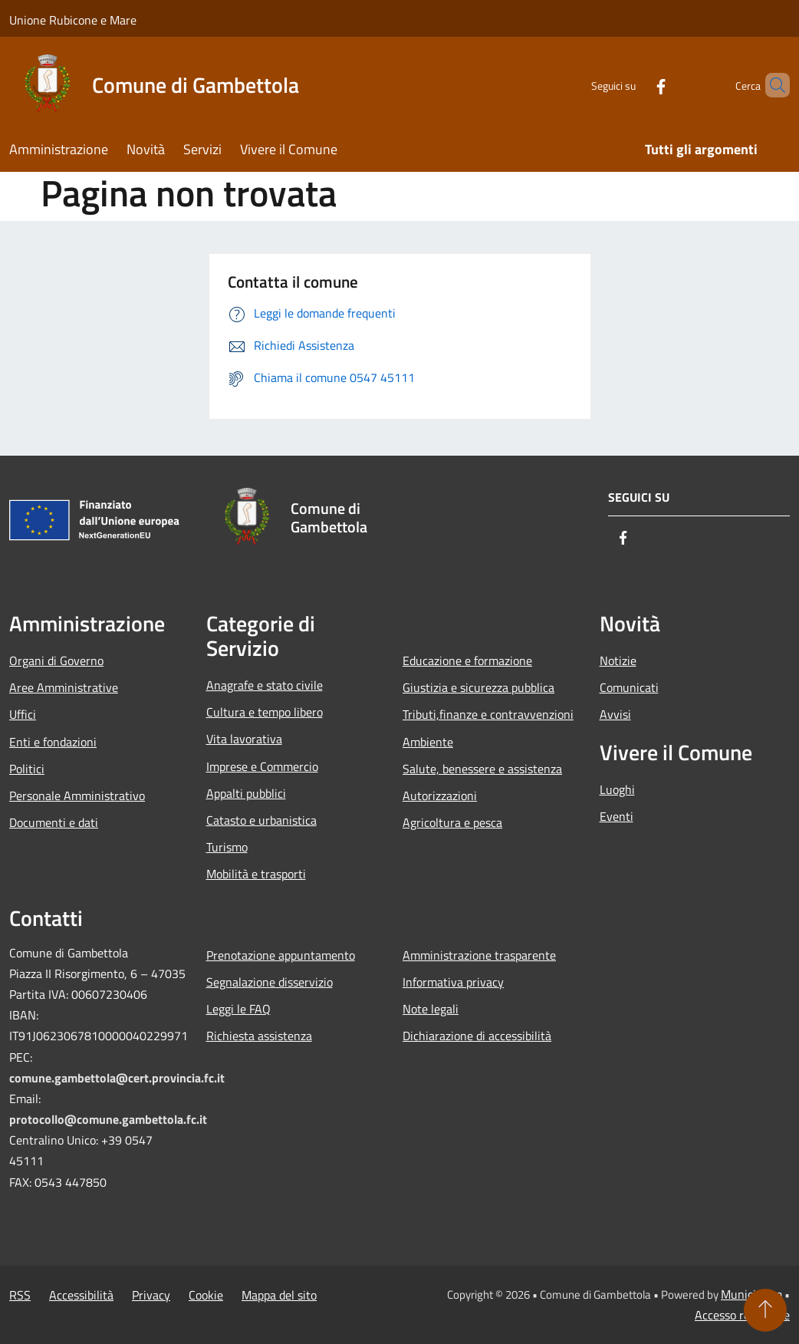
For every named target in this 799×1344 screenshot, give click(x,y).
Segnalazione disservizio (269, 982)
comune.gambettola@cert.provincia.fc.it (117, 1078)
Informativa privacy (453, 982)
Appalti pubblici (246, 793)
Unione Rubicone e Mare (72, 20)
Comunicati (629, 687)
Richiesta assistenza (259, 1035)
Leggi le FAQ (238, 1009)
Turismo (227, 847)
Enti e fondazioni (53, 742)
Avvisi (615, 714)
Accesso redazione (742, 1315)
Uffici (22, 714)
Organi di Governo (56, 660)
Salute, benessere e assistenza (482, 768)
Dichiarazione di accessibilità (477, 1035)
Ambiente (428, 742)
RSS (20, 1295)
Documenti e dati (53, 822)
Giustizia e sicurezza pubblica (478, 687)
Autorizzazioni (440, 795)
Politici (26, 768)
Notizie (618, 660)
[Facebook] (635, 84)
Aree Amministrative (63, 687)
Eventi (616, 816)
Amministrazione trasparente (479, 955)
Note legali (431, 1009)
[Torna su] (765, 1310)
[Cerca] (771, 85)
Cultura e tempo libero (264, 712)
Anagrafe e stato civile (264, 685)
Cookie (206, 1295)
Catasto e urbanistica (261, 820)
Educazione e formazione (467, 660)
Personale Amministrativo (77, 795)
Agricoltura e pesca (452, 822)
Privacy (151, 1295)
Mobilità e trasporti (256, 874)
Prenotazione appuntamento (280, 955)
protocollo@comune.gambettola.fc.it (108, 1119)
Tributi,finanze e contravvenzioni (488, 714)
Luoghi (617, 789)
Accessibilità (81, 1295)
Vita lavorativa (244, 739)
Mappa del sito (279, 1295)
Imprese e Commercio (262, 766)
